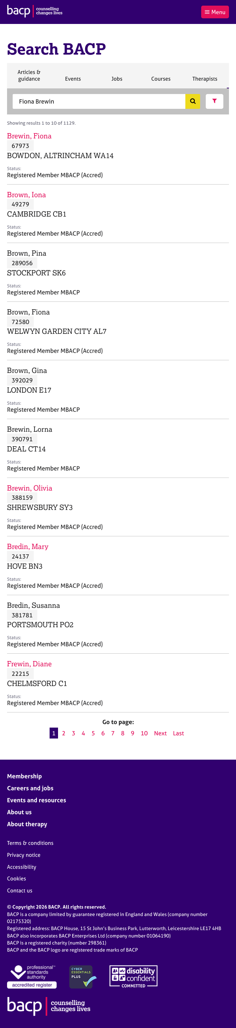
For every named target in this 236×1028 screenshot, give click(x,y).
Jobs (116, 81)
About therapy (27, 824)
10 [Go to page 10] (144, 733)
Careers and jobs (30, 788)
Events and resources (36, 800)
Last (178, 733)
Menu (214, 11)
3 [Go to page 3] (73, 733)
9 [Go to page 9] (132, 733)
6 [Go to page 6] (103, 733)
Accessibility (21, 867)
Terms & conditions (30, 843)
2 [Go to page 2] (63, 733)
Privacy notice (23, 855)
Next (160, 733)
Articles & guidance (28, 78)
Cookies (16, 878)
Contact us (19, 890)
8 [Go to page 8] (123, 733)
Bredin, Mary (28, 546)
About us (19, 812)
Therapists (204, 81)
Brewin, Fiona (29, 135)
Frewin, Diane (29, 663)
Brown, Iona (26, 194)
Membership (24, 776)
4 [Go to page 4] (83, 733)
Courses (161, 81)
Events (73, 81)
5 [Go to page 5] (93, 733)
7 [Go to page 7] (113, 733)
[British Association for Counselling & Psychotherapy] (35, 12)
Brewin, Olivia (29, 488)
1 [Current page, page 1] (54, 733)
